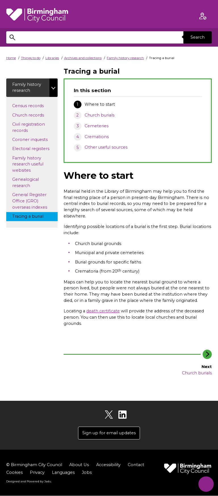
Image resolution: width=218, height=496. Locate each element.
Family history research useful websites (27, 164)
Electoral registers (35, 149)
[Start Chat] (206, 484)
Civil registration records (28, 127)
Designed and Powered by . (29, 481)
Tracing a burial (33, 216)
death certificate (103, 311)
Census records (33, 105)
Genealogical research (26, 182)
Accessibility (108, 464)
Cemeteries (96, 125)
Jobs (87, 472)
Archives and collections (83, 58)
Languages (63, 472)
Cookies (14, 472)
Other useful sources (106, 147)
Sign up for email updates (109, 432)
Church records (33, 115)
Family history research (125, 58)
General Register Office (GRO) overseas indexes (35, 201)
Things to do (30, 58)
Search (197, 37)
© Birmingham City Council (34, 464)
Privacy (37, 472)
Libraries (52, 58)
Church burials (99, 115)
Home (11, 58)
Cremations (97, 136)
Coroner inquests (35, 139)
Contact (135, 464)
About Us (79, 464)
